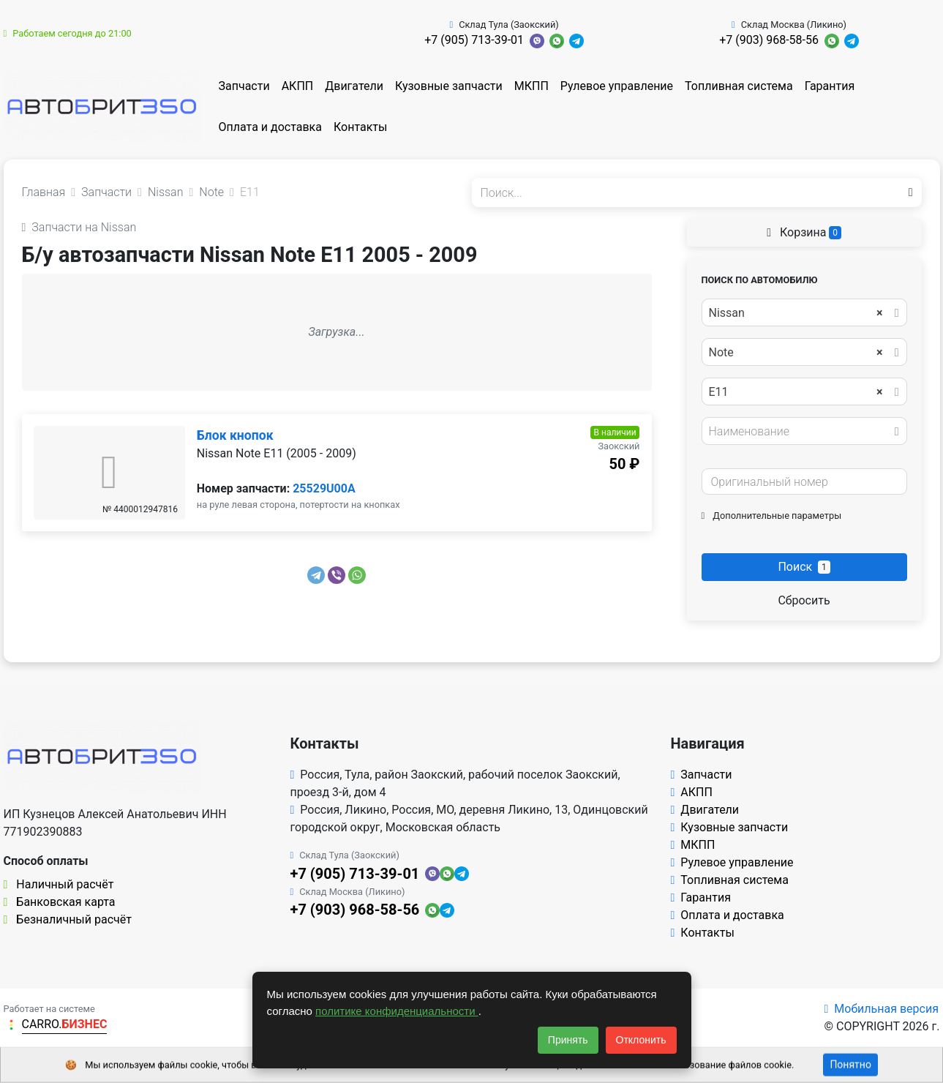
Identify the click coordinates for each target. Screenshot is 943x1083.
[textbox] (800, 432)
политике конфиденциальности (396, 1011)
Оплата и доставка (270, 127)
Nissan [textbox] (796, 313)
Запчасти (244, 86)
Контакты (360, 127)
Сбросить (804, 600)
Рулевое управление (616, 86)
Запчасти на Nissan (79, 227)
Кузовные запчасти (449, 86)
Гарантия (830, 86)
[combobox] (804, 312)
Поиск (804, 567)
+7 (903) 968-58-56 (769, 40)
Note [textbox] (796, 353)
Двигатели (354, 86)
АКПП (298, 86)
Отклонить (641, 1040)
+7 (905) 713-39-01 (474, 40)
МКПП (531, 86)
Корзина (804, 232)
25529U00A (324, 488)
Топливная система (739, 86)
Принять (568, 1040)
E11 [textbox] (796, 392)
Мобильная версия (881, 1009)
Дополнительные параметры (772, 515)
